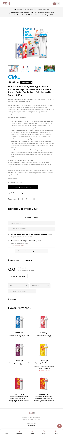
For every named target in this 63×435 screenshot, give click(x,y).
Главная (18, 9)
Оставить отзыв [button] (18, 276)
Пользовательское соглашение (31, 419)
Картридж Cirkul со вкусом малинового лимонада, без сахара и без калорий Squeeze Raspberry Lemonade (19, 399)
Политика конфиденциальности (31, 417)
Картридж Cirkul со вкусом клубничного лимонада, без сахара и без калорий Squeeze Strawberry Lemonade (44, 399)
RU (54, 3)
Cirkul (15, 178)
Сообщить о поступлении (23, 187)
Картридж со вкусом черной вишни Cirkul (19, 364)
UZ (58, 3)
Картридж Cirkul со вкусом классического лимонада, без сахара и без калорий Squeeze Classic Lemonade (44, 365)
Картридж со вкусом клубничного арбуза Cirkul (43, 336)
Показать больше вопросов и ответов (31, 251)
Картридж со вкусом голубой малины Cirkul (19, 336)
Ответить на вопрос (17, 245)
